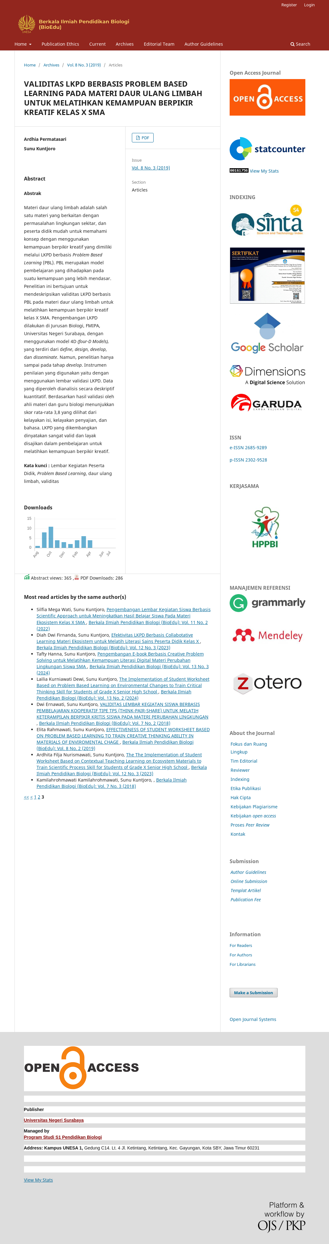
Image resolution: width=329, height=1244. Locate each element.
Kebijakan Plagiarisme (254, 807)
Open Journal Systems (253, 1019)
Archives (125, 44)
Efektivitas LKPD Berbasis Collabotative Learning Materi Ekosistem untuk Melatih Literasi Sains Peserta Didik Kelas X (118, 638)
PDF (145, 137)
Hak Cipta (241, 797)
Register (289, 5)
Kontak (238, 834)
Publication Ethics (60, 44)
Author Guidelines (204, 44)
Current (97, 44)
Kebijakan (253, 816)
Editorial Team (159, 44)
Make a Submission (253, 992)
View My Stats (264, 171)
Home (21, 44)
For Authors (241, 955)
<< (26, 797)
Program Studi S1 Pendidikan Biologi (63, 1137)
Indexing (240, 779)
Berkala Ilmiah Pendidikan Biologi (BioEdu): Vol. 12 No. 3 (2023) (103, 648)
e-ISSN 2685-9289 (248, 447)
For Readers (241, 945)
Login (309, 5)
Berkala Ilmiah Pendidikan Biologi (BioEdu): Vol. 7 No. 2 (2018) (104, 723)
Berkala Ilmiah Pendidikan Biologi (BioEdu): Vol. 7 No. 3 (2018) (112, 783)
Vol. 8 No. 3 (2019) (84, 65)
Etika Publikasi (246, 788)
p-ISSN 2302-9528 (248, 460)
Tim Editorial (244, 761)
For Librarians (243, 964)
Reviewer (240, 770)
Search (300, 44)
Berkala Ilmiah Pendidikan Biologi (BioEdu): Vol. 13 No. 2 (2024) (114, 695)
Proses (250, 825)
